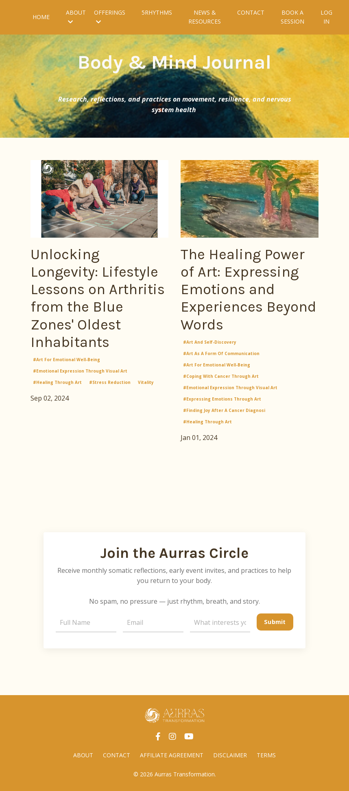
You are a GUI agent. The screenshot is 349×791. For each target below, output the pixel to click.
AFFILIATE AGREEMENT (171, 755)
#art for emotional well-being (66, 359)
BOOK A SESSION (292, 17)
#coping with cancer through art (221, 376)
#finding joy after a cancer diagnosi (224, 410)
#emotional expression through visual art (80, 371)
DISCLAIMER (230, 755)
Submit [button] (275, 622)
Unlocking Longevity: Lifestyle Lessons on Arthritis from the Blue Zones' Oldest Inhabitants (98, 298)
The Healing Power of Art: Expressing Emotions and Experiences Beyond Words (248, 289)
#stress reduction (110, 382)
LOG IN (326, 17)
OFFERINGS (109, 17)
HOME (41, 17)
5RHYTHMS (157, 12)
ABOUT (76, 17)
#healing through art (57, 382)
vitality (146, 382)
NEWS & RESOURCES (204, 17)
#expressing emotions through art (222, 399)
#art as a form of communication (221, 353)
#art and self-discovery (209, 342)
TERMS (266, 755)
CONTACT (250, 12)
